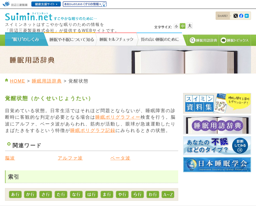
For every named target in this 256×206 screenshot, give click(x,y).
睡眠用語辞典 (47, 81)
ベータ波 (120, 158)
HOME (17, 81)
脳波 (10, 158)
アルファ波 (70, 158)
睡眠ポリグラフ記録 (92, 130)
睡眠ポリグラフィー (118, 117)
